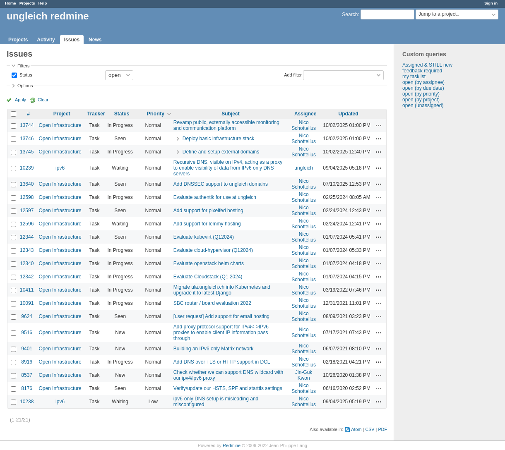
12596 (27, 224)
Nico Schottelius (303, 125)
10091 (27, 303)
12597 (27, 210)
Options (25, 85)
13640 (27, 184)
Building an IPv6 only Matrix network (213, 349)
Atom (356, 429)
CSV (369, 429)
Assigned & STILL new (427, 65)
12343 (27, 250)
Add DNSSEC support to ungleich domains (220, 184)
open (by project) (421, 100)
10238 (27, 402)
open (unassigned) (422, 105)
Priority (155, 114)
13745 (27, 152)
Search (350, 14)
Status (25, 74)
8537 (26, 375)
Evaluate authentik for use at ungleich (214, 197)
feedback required (422, 71)
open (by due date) (423, 88)
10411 (27, 290)
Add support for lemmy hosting (207, 224)
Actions (378, 125)
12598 (27, 197)
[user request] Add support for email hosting (221, 316)
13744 (27, 125)
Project (61, 114)
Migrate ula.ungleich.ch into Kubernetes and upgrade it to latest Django (221, 290)
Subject (230, 114)
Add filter (293, 74)
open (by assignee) (423, 82)
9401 (26, 349)
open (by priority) (421, 94)
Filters (23, 65)
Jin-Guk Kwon (303, 375)
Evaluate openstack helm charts (208, 263)
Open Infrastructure (59, 125)
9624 (26, 316)
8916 (26, 362)
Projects (27, 3)
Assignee (305, 114)
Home (10, 3)
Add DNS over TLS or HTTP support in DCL (221, 362)
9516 (26, 332)
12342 (27, 277)
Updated (348, 114)
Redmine (231, 445)
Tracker (96, 114)
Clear (43, 99)
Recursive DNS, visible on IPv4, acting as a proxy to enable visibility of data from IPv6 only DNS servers (227, 168)
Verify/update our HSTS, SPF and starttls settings (227, 388)
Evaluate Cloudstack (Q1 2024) (208, 277)
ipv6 (60, 168)
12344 (27, 237)
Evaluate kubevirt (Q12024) (203, 237)
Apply (20, 99)
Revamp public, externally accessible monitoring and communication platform (226, 125)
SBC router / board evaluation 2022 (212, 303)
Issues (71, 40)
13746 (27, 138)
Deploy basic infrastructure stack (218, 138)
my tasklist (414, 76)
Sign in (491, 3)
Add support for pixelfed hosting (208, 210)
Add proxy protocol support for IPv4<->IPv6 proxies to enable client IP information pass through (221, 332)
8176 (26, 388)
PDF (382, 429)
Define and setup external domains (221, 152)
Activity (46, 40)
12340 (27, 263)
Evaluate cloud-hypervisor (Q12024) (213, 250)
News (95, 40)
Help (42, 3)
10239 (27, 168)
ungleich (303, 168)
